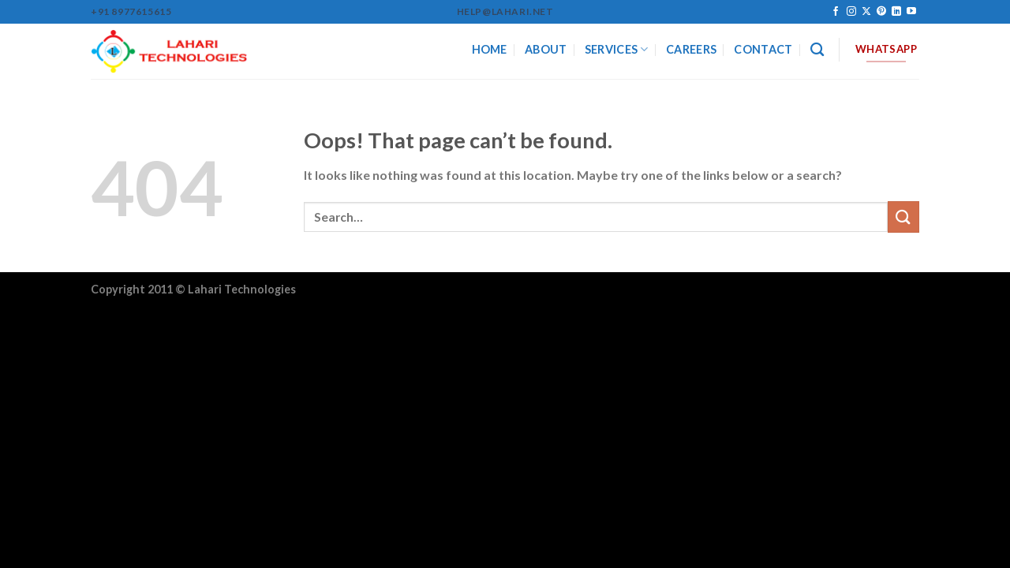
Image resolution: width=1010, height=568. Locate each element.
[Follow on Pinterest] (881, 11)
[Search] (817, 50)
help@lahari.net (505, 11)
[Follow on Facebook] (835, 11)
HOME (489, 49)
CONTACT (763, 49)
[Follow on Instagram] (851, 11)
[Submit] (903, 216)
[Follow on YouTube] (911, 11)
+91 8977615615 (131, 11)
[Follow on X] (866, 11)
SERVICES (617, 49)
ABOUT (546, 49)
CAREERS (691, 49)
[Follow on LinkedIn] (896, 11)
